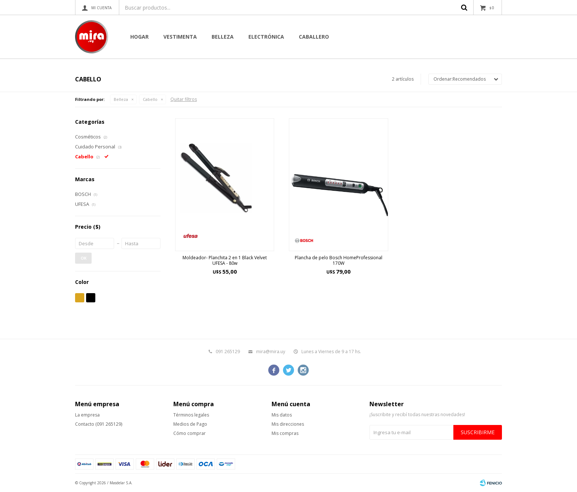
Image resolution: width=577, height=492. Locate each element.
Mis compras (285, 433)
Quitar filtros (183, 99)
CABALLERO (314, 36)
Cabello (150, 99)
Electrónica (266, 36)
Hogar (139, 36)
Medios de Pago (190, 424)
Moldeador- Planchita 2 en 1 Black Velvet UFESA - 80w (225, 260)
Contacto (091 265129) (98, 424)
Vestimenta (180, 36)
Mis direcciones (288, 424)
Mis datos (282, 415)
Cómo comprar (189, 433)
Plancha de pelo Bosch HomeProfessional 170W (338, 260)
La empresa (87, 415)
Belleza (223, 36)
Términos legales (191, 415)
